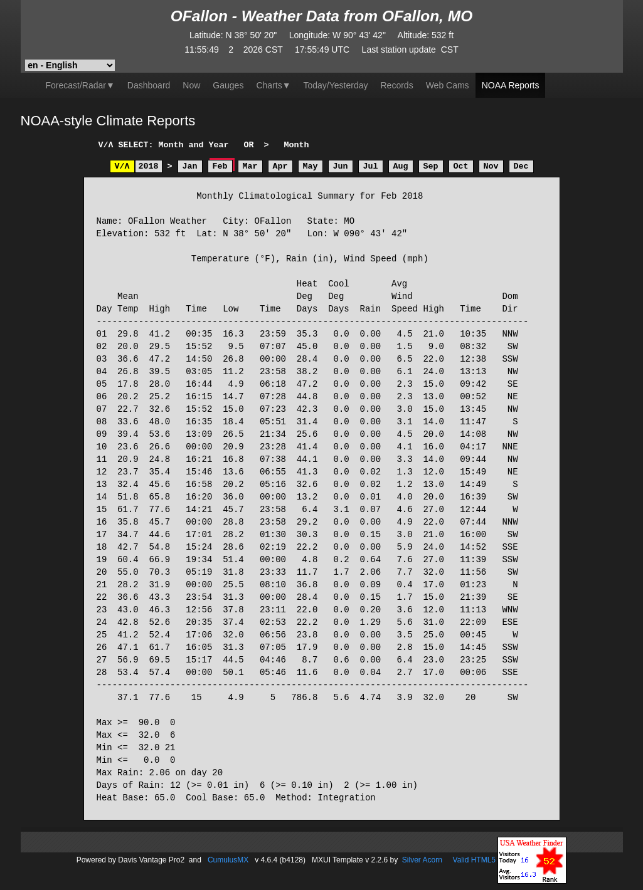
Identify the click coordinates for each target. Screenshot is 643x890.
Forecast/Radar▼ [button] (80, 85)
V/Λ (122, 166)
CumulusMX (228, 859)
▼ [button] (273, 85)
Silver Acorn (422, 859)
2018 (149, 166)
